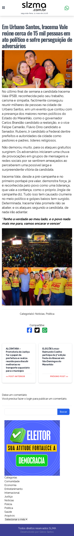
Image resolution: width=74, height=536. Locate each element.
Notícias (40, 313)
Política (50, 313)
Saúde (8, 511)
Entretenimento (13, 488)
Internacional (11, 492)
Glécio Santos (46, 532)
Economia (10, 485)
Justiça (8, 496)
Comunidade (11, 481)
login (29, 398)
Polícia (8, 504)
